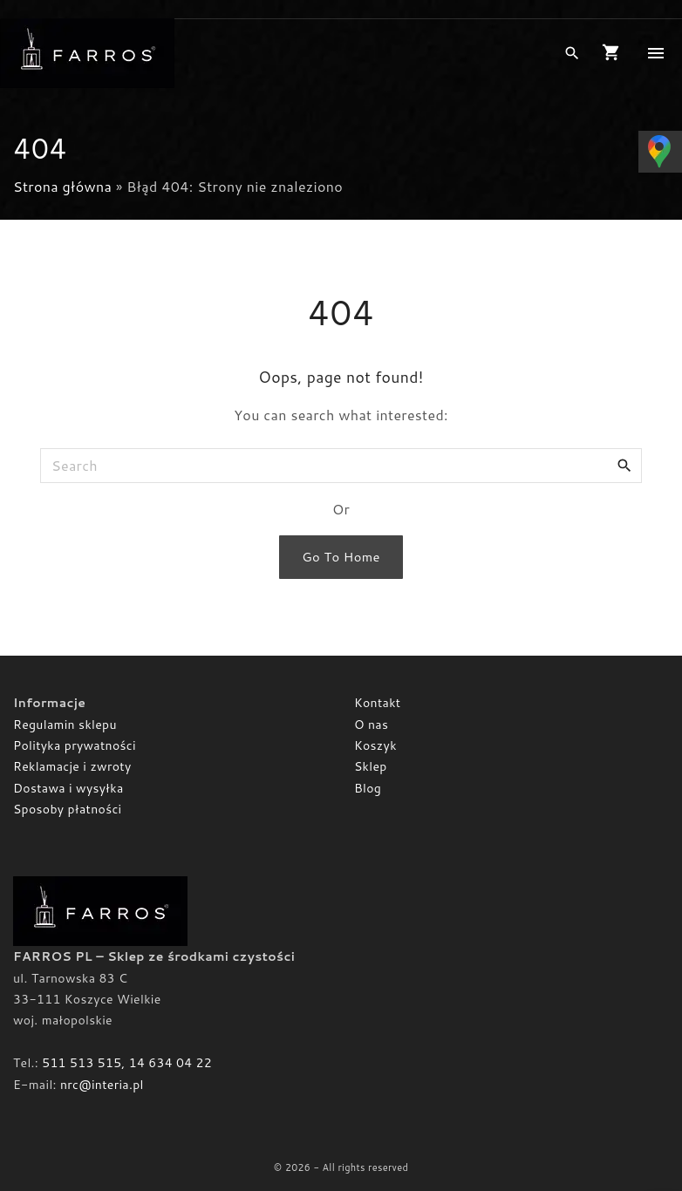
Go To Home (340, 557)
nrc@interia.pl (102, 1084)
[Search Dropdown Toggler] (571, 53)
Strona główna (62, 186)
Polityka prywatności (74, 745)
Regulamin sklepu (65, 724)
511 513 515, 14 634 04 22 (127, 1063)
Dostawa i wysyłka (68, 788)
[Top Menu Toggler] (656, 53)
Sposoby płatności (67, 809)
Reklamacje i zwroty (72, 766)
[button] (614, 53)
